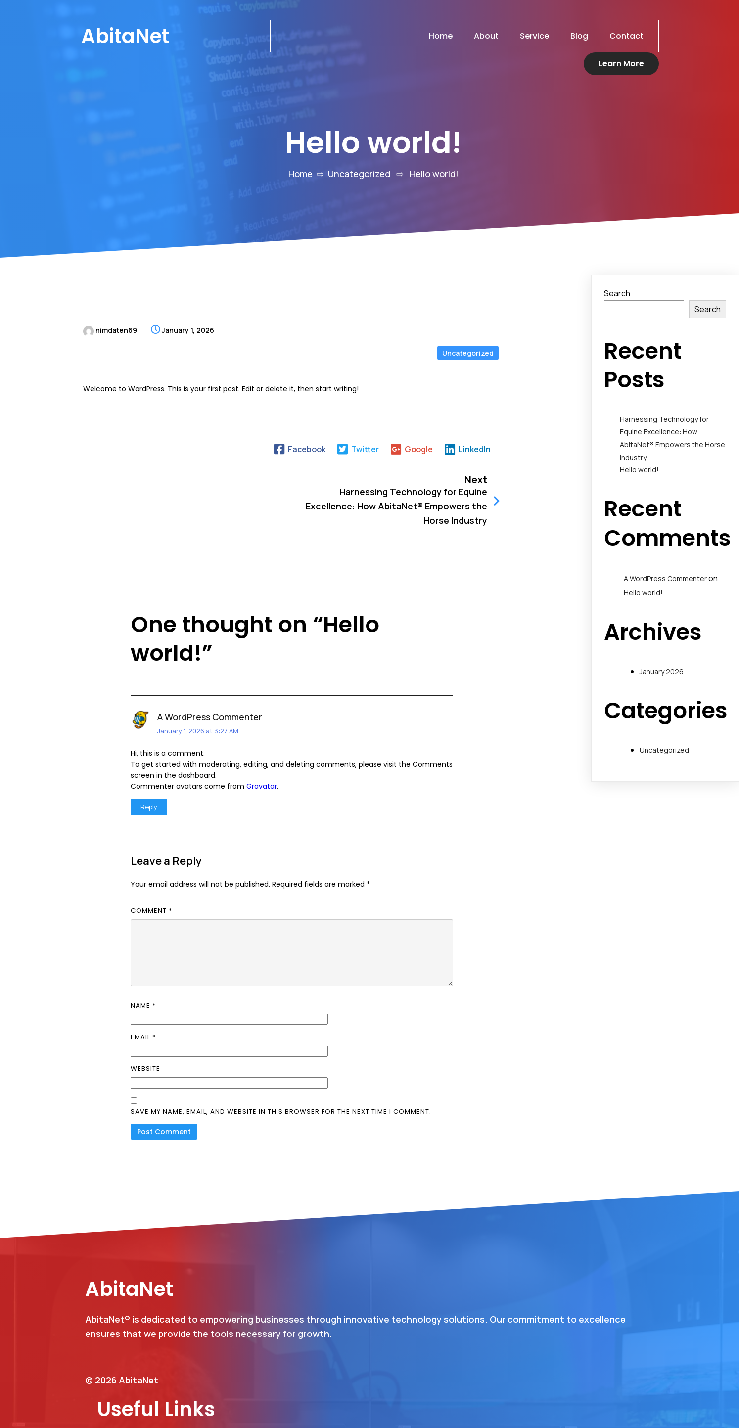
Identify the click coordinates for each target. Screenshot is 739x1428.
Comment (151, 856)
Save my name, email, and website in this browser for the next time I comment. (281, 1057)
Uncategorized (359, 151)
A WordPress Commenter (209, 663)
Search (617, 270)
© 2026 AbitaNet (121, 1369)
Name (143, 951)
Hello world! (639, 447)
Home (300, 151)
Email (143, 983)
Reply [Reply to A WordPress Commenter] (148, 752)
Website (145, 1014)
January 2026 (662, 648)
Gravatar (261, 732)
